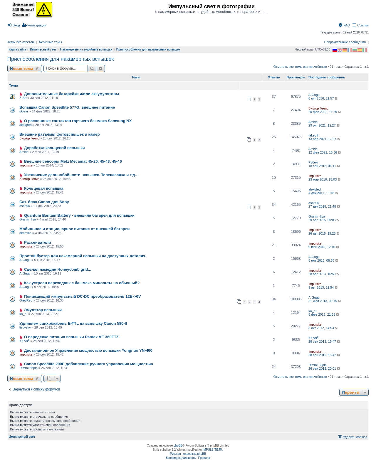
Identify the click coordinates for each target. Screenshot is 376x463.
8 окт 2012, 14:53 (323, 328)
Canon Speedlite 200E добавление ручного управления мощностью (88, 364)
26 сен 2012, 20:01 (324, 368)
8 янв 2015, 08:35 (323, 260)
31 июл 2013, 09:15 (325, 301)
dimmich (25, 233)
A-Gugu (314, 95)
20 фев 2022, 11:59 (325, 112)
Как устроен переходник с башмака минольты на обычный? (82, 283)
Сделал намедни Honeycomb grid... (57, 269)
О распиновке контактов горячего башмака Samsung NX (78, 121)
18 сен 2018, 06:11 (324, 166)
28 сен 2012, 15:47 (324, 341)
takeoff (313, 135)
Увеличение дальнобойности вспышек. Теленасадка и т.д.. (80, 175)
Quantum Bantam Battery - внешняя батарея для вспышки (79, 215)
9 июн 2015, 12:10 (324, 247)
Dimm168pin (28, 368)
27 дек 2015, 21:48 (324, 206)
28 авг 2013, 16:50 (324, 274)
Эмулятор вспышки (43, 310)
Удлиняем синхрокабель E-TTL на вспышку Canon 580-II (73, 323)
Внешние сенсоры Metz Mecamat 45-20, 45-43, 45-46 (73, 161)
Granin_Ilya (27, 219)
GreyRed (25, 300)
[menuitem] (13, 25)
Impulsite (25, 165)
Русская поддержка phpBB (188, 453)
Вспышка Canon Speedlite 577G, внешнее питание (67, 107)
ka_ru (23, 314)
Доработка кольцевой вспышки (54, 148)
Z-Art (22, 98)
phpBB (178, 445)
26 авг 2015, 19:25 (324, 233)
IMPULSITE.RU (213, 449)
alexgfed (25, 125)
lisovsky (25, 327)
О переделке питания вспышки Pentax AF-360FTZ (71, 337)
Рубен (313, 162)
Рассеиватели (37, 242)
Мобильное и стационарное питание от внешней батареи (74, 229)
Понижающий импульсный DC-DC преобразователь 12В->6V (82, 296)
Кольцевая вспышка (43, 188)
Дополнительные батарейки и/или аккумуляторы (71, 94)
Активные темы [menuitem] (50, 42)
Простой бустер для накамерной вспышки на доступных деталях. (82, 256)
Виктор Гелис (318, 108)
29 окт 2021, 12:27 (324, 125)
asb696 (24, 206)
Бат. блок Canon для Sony (44, 202)
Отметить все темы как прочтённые (300, 66)
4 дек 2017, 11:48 (323, 193)
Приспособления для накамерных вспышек (60, 59)
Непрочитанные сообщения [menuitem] (345, 42)
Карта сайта (17, 49)
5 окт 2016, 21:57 (323, 98)
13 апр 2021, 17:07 (324, 139)
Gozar (23, 111)
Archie (313, 122)
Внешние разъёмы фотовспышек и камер (59, 134)
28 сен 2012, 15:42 (324, 355)
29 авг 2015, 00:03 (324, 220)
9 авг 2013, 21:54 (323, 287)
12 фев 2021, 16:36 (325, 152)
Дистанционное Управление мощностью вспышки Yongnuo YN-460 (88, 350)
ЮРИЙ (24, 341)
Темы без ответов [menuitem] (20, 42)
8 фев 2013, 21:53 (324, 314)
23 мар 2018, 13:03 (324, 179)
